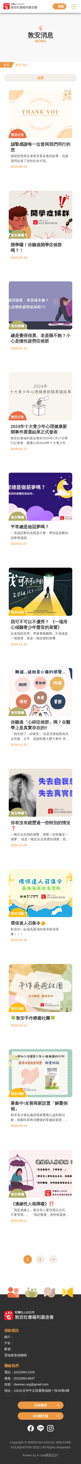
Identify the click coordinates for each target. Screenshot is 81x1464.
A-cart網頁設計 (47, 1455)
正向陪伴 (40, 1405)
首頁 (6, 65)
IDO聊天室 (40, 1416)
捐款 (61, 6)
